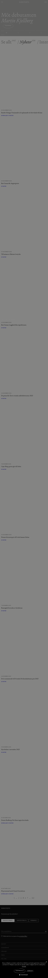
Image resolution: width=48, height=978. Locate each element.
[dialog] (24, 489)
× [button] (46, 962)
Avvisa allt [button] (30, 970)
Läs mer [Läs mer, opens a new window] (24, 966)
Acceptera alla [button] (20, 970)
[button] (24, 974)
